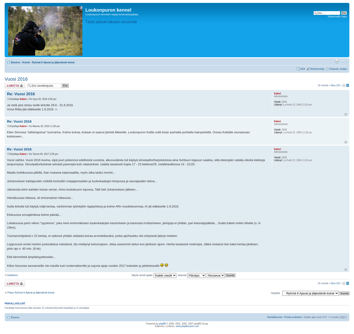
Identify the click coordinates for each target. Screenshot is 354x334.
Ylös (345, 114)
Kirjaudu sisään (338, 68)
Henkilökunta (274, 317)
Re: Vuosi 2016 (21, 94)
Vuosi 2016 (16, 79)
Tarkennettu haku (337, 16)
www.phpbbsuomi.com (187, 326)
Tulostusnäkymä (336, 61)
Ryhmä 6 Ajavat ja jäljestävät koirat (53, 62)
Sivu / (335, 85)
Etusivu (15, 62)
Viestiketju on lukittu (15, 86)
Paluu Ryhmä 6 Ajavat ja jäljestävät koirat (30, 292)
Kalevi (23, 99)
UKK (302, 68)
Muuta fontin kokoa (343, 61)
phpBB (162, 323)
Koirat (26, 62)
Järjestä (192, 275)
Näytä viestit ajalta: (154, 275)
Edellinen (12, 275)
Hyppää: (275, 293)
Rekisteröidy (317, 68)
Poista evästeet (293, 317)
